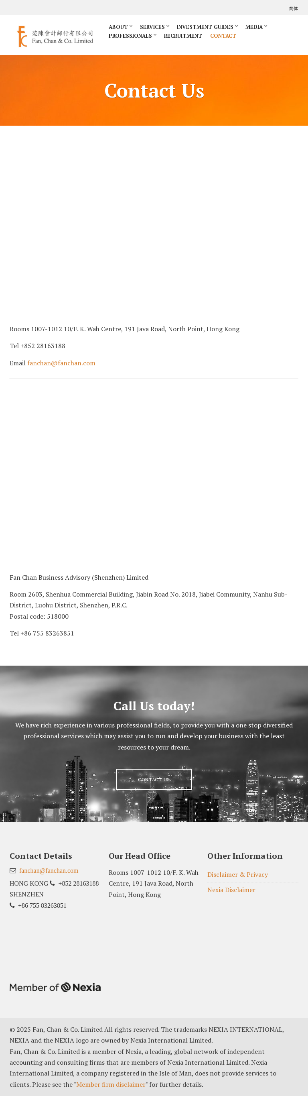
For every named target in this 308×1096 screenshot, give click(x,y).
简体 (293, 8)
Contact (223, 35)
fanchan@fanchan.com (61, 363)
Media (254, 27)
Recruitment (183, 35)
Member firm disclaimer (111, 1084)
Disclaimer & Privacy (237, 874)
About (118, 27)
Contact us (154, 779)
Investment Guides (205, 27)
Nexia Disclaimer (231, 889)
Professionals (130, 35)
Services (152, 27)
